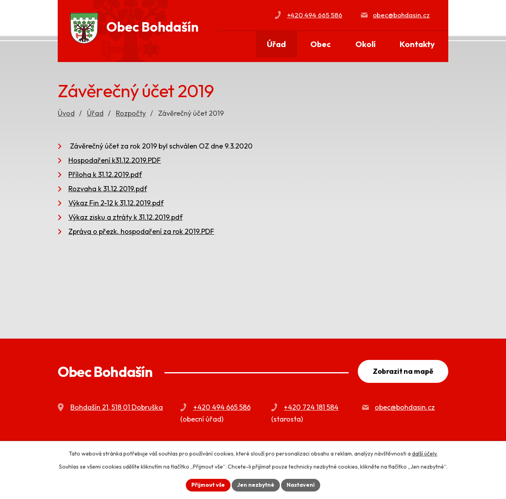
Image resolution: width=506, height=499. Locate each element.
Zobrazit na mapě (403, 371)
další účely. (425, 453)
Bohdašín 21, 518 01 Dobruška (116, 407)
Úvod (240, 44)
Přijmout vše (208, 484)
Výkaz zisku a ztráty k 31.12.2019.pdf (125, 217)
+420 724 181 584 (311, 407)
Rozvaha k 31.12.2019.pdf (107, 188)
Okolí (365, 44)
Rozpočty (131, 113)
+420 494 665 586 (314, 15)
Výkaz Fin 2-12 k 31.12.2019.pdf (116, 202)
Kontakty (417, 44)
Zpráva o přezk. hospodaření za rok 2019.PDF (141, 231)
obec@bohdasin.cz (401, 15)
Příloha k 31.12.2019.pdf (105, 174)
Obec (320, 44)
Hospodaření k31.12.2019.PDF (114, 160)
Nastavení (301, 484)
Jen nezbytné (255, 484)
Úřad (276, 44)
